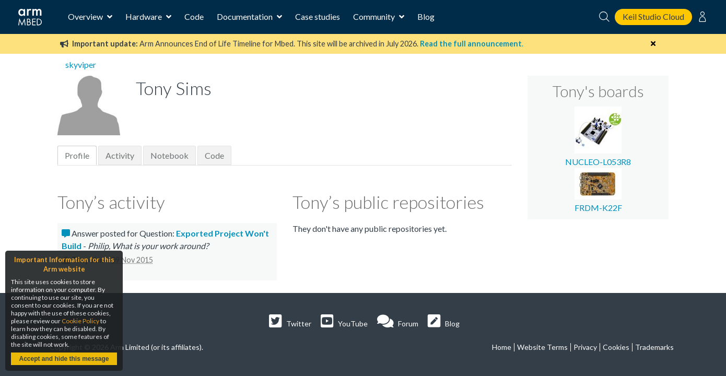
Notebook (169, 155)
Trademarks (654, 347)
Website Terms (542, 347)
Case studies (317, 16)
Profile (77, 155)
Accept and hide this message (64, 358)
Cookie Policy (80, 321)
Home (501, 347)
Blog (426, 16)
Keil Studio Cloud (653, 16)
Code (194, 16)
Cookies (616, 347)
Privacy (585, 347)
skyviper (80, 64)
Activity (120, 155)
